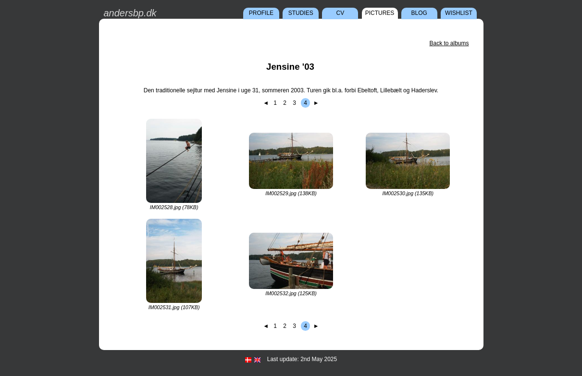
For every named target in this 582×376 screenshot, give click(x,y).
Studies (300, 13)
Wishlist (458, 13)
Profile (261, 13)
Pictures (380, 13)
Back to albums (449, 43)
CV (340, 13)
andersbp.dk (130, 13)
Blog (419, 13)
